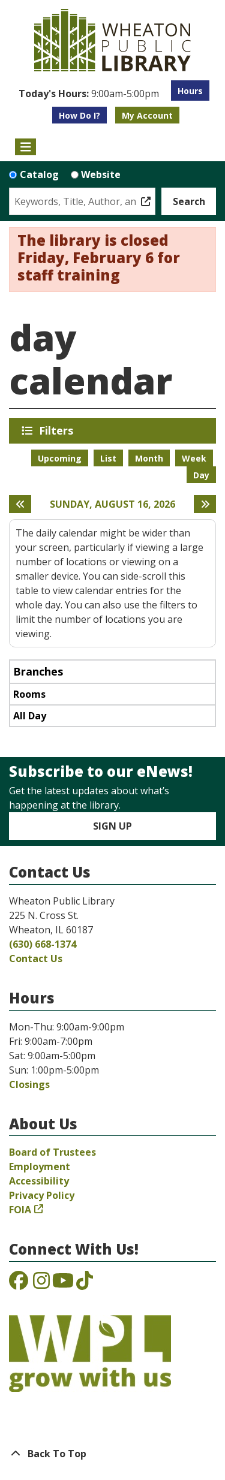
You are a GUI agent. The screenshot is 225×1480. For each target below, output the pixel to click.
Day (201, 475)
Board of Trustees (52, 1152)
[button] (89, 93)
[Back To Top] (112, 1453)
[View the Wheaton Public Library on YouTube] (63, 1284)
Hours (190, 91)
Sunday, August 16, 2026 (112, 504)
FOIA (20, 1209)
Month (149, 458)
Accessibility (39, 1180)
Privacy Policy (41, 1195)
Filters (58, 430)
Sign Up (112, 826)
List (108, 458)
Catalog (39, 174)
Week (194, 458)
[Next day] (205, 504)
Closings (29, 1084)
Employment (39, 1166)
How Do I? (79, 115)
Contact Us (35, 958)
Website (101, 174)
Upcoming (60, 458)
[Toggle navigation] (25, 146)
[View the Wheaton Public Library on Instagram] (41, 1284)
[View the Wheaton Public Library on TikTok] (84, 1284)
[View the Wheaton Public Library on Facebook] (18, 1284)
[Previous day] (20, 504)
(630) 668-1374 (42, 944)
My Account (147, 115)
